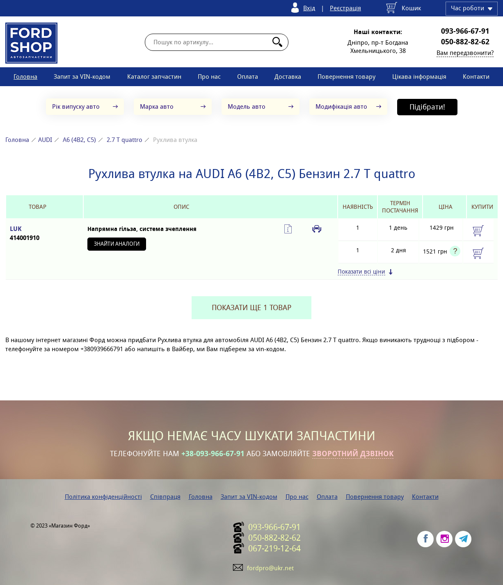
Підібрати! (427, 107)
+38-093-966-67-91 (213, 454)
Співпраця (165, 496)
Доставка (287, 76)
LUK (37, 233)
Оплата (247, 76)
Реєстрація (345, 8)
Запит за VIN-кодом (82, 76)
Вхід (309, 8)
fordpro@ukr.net (270, 568)
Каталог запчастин (154, 76)
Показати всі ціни (361, 271)
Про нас (209, 76)
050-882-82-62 (465, 42)
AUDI (45, 140)
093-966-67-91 (465, 31)
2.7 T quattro (124, 140)
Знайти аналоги (116, 243)
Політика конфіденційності (103, 496)
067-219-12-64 (274, 548)
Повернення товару (346, 76)
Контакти (476, 76)
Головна (25, 76)
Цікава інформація (419, 76)
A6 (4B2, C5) (79, 140)
